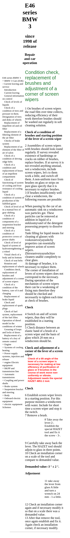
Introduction (10, 89)
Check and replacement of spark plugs (12, 305)
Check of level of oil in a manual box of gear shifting (13, 209)
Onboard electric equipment (11, 400)
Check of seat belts (13, 260)
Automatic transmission (8, 376)
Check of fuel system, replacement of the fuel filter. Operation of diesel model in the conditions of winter (12, 319)
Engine (7, 344)
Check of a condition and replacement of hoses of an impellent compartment (12, 170)
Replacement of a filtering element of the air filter (11, 134)
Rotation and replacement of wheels (13, 265)
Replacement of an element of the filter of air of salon (13, 149)
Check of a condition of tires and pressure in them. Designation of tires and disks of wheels (12, 113)
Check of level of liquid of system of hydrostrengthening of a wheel (13, 247)
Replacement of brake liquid (11, 298)
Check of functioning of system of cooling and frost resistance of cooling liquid (13, 185)
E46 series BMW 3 (11, 77)
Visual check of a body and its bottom (12, 256)
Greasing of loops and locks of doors (11, 331)
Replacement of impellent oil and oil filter (12, 125)
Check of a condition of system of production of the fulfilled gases (13, 199)
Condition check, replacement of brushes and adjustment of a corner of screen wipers (13, 275)
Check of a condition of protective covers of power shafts (12, 235)
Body (7, 395)
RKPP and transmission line (10, 370)
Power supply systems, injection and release (13, 356)
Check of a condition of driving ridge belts (12, 158)
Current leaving (11, 92)
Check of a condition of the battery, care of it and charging (12, 289)
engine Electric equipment (10, 364)
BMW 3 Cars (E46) (13, 80)
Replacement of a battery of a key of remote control (11, 338)
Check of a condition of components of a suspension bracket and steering (11, 221)
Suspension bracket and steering (12, 391)
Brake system (10, 386)
